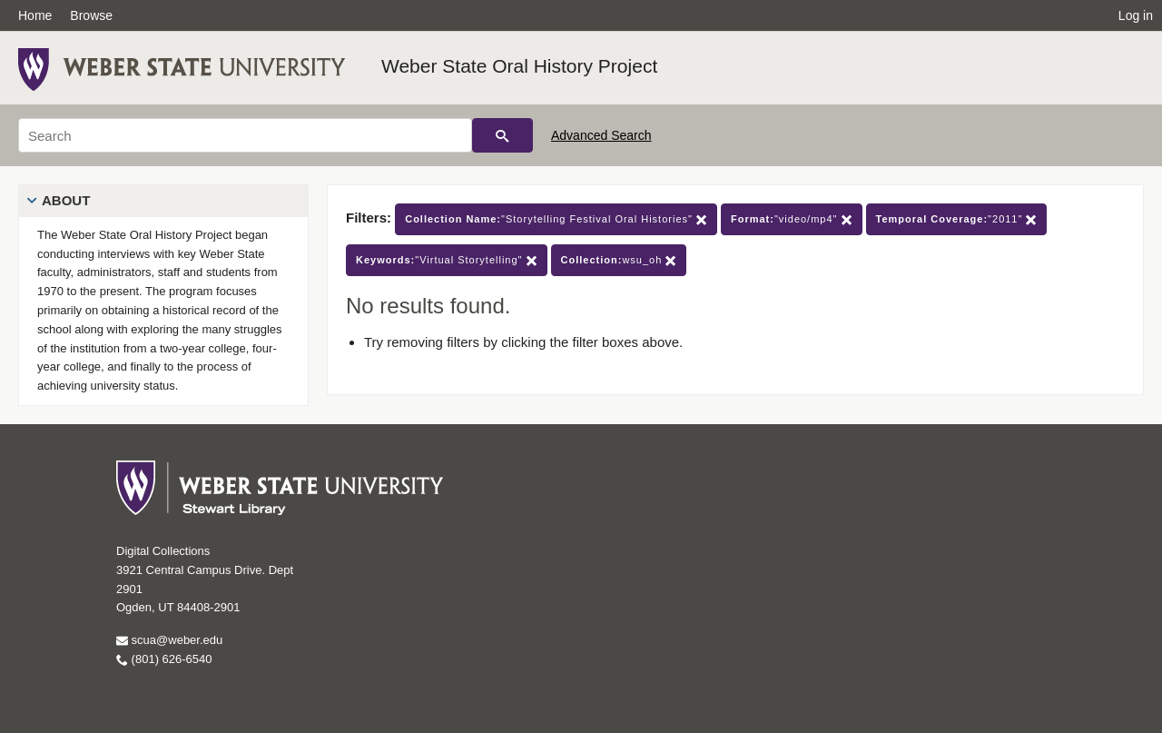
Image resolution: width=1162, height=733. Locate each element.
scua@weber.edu (169, 640)
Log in (1135, 15)
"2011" (957, 219)
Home (35, 15)
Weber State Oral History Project (519, 65)
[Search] (245, 135)
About (66, 200)
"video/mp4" (791, 219)
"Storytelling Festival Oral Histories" (556, 219)
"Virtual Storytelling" (446, 260)
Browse (91, 15)
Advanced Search (601, 135)
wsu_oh (619, 260)
